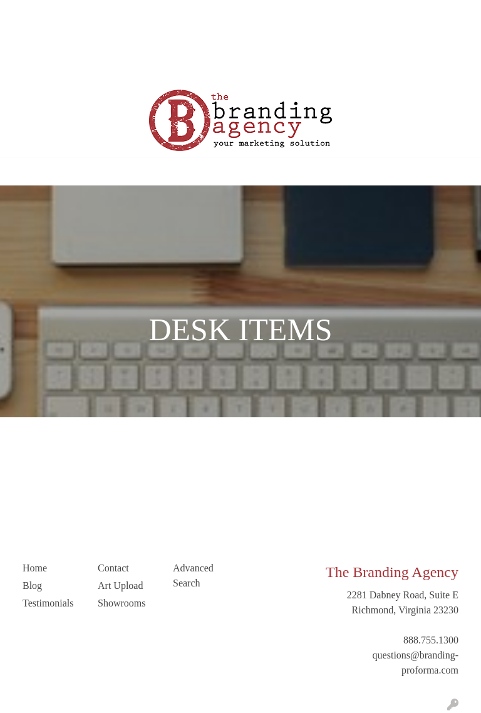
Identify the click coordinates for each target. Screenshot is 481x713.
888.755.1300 (430, 640)
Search (333, 13)
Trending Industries (51, 68)
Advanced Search (193, 575)
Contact (81, 41)
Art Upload (34, 41)
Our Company (73, 13)
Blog (141, 13)
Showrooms (121, 603)
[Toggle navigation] (19, 171)
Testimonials (185, 13)
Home (24, 13)
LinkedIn (124, 41)
